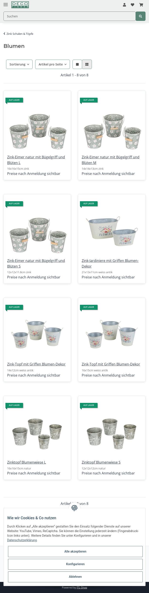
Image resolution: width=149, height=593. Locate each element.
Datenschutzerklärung (22, 540)
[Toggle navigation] (5, 2)
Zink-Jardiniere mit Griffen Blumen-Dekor (110, 263)
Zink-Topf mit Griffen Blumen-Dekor (36, 364)
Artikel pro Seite (51, 64)
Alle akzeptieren (75, 551)
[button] (124, 5)
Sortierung (17, 64)
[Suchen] (69, 16)
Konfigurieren (75, 564)
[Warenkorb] (141, 5)
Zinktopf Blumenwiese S (101, 462)
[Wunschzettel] (132, 5)
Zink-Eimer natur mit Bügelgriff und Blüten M (110, 160)
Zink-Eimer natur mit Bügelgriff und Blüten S (36, 263)
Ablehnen (75, 576)
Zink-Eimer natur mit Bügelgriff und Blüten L (36, 160)
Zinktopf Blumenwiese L (26, 462)
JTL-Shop (82, 587)
